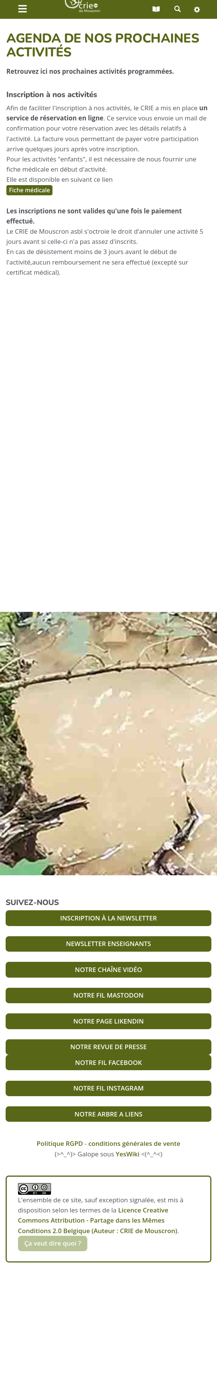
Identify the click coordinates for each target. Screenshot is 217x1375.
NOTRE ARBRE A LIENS (108, 1114)
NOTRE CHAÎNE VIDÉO (108, 969)
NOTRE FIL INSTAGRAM (108, 1088)
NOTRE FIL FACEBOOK (108, 1062)
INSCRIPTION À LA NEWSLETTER (108, 918)
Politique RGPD (60, 1143)
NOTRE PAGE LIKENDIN (108, 1021)
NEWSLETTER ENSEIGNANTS (108, 943)
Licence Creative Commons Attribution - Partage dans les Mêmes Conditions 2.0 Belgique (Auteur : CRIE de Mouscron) (97, 1220)
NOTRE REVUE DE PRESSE (108, 1046)
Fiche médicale (29, 190)
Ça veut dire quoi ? (52, 1243)
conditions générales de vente (134, 1143)
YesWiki (127, 1154)
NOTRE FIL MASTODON (108, 995)
